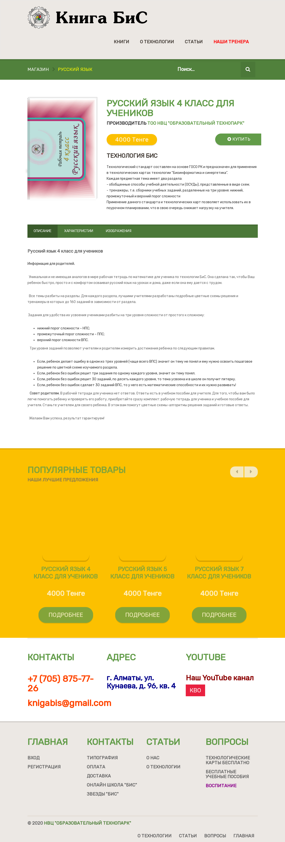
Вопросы (227, 742)
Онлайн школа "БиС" (112, 785)
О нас (152, 757)
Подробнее (66, 617)
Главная (47, 742)
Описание (42, 231)
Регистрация (44, 766)
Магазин (38, 69)
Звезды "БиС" (103, 794)
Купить (238, 139)
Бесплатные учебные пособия (227, 774)
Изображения (118, 231)
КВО (195, 690)
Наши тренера (231, 42)
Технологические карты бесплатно (228, 760)
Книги (121, 42)
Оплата (96, 766)
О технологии (157, 42)
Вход (33, 757)
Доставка (99, 776)
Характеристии (78, 231)
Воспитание (221, 785)
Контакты (110, 742)
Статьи (194, 42)
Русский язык (75, 69)
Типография (102, 757)
